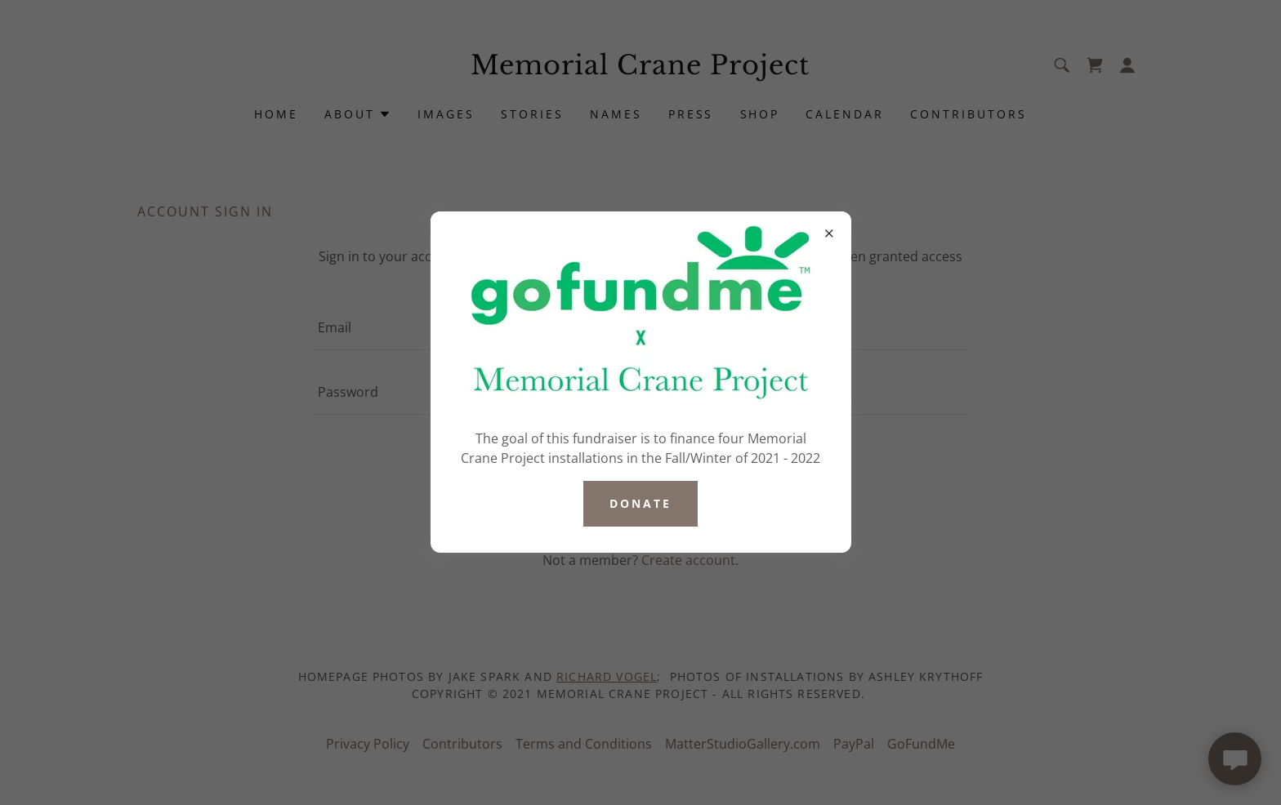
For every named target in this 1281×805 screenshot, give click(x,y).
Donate (640, 503)
